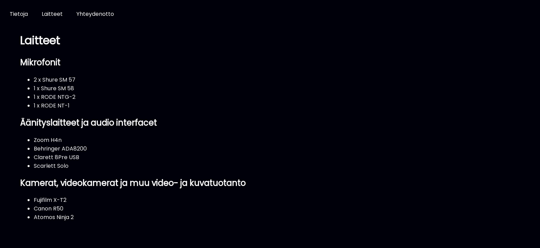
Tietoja (19, 14)
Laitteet (52, 14)
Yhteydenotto (95, 14)
